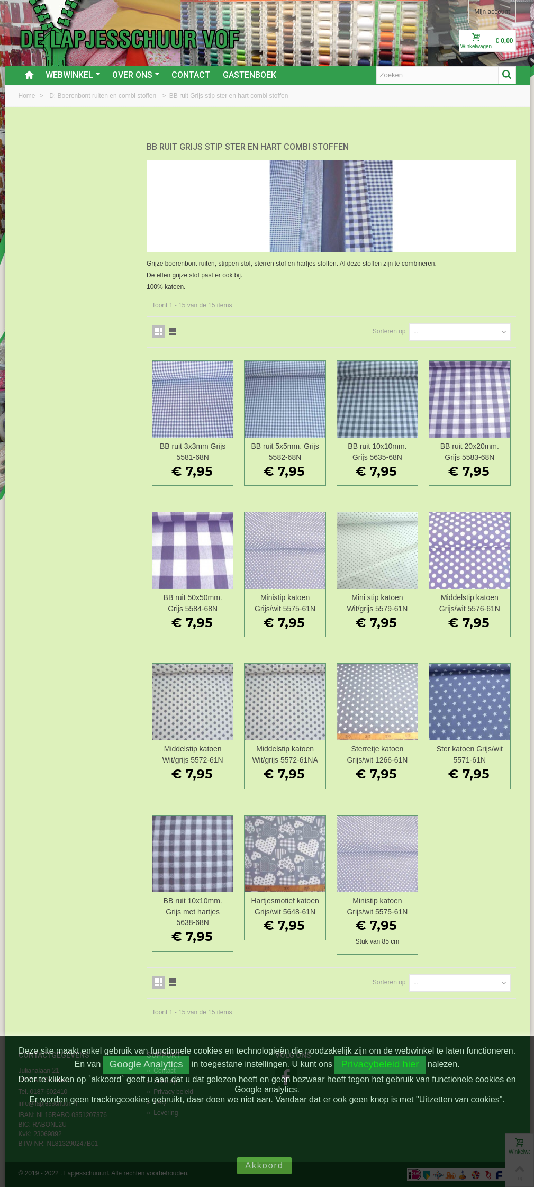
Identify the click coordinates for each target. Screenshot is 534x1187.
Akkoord (264, 1165)
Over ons (136, 75)
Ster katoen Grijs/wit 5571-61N (470, 754)
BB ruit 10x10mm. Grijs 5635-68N (377, 451)
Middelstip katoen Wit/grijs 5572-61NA (285, 754)
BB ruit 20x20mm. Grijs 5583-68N (469, 451)
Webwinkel (73, 75)
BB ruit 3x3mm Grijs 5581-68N (192, 451)
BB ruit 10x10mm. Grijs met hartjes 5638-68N (193, 911)
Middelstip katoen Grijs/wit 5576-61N (469, 603)
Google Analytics (146, 1064)
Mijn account (492, 11)
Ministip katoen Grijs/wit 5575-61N (285, 603)
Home (28, 95)
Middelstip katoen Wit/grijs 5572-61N (192, 754)
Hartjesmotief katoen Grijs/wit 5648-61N (285, 906)
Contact (190, 75)
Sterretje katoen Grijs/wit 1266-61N (377, 754)
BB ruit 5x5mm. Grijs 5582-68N (285, 451)
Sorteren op (389, 331)
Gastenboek (249, 75)
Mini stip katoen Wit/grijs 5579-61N (377, 603)
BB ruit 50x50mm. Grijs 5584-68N (193, 603)
